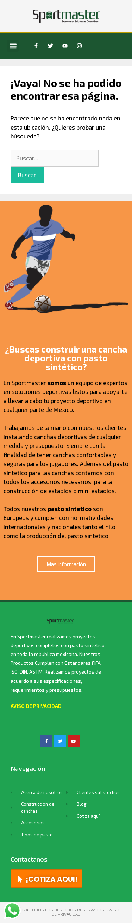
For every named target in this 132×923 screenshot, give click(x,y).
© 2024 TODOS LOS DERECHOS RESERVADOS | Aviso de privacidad (66, 911)
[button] (13, 46)
